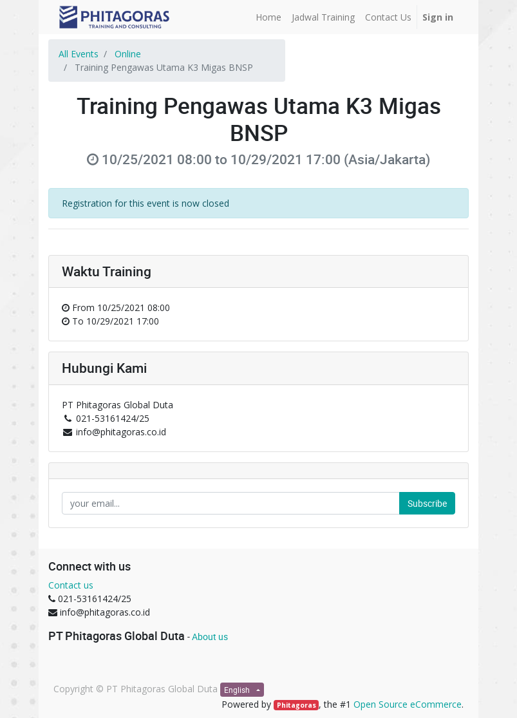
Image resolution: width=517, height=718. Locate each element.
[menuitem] (268, 17)
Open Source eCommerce (407, 704)
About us (210, 636)
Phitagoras (296, 705)
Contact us (70, 585)
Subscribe (427, 503)
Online (128, 54)
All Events (79, 54)
